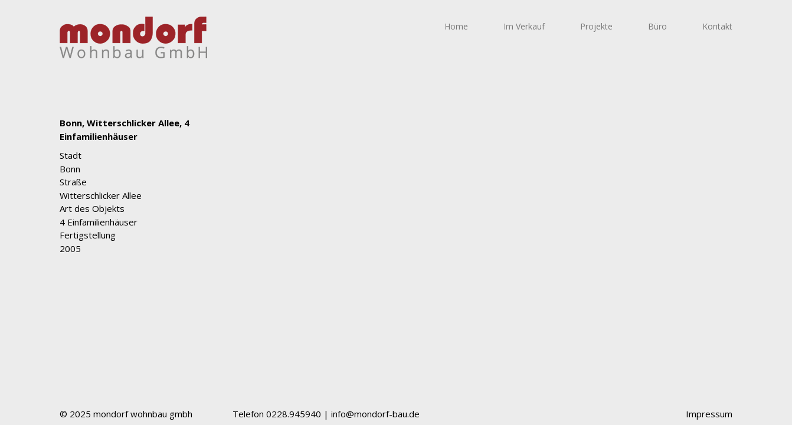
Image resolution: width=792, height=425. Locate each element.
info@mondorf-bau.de (375, 414)
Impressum (709, 414)
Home (456, 26)
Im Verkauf (524, 26)
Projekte (596, 26)
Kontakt (717, 26)
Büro (657, 26)
